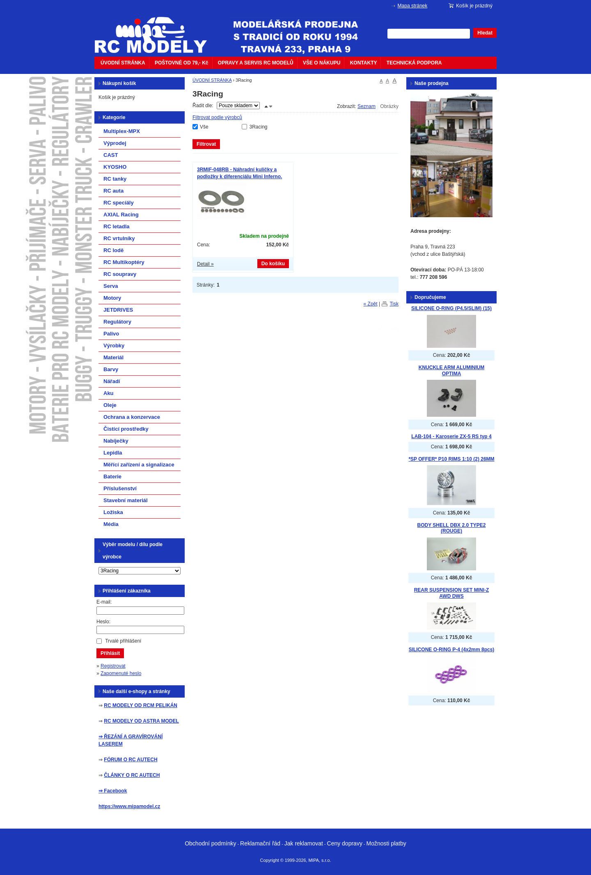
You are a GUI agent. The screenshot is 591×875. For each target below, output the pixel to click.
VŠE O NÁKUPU (321, 63)
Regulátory (117, 322)
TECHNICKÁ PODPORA (414, 63)
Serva (110, 286)
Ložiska (113, 512)
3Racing (258, 127)
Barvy (110, 369)
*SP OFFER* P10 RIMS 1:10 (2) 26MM (451, 459)
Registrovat (113, 666)
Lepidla (112, 453)
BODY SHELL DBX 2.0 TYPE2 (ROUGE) (451, 528)
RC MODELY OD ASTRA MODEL (141, 721)
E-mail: (104, 602)
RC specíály (118, 203)
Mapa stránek (413, 6)
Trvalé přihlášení (123, 641)
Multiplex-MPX (121, 131)
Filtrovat (206, 144)
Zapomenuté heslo (121, 673)
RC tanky (114, 179)
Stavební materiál (125, 500)
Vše (204, 127)
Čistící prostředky (126, 429)
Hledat (484, 33)
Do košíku (273, 263)
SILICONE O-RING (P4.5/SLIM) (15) (451, 308)
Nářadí (111, 381)
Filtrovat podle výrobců (217, 117)
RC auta (113, 191)
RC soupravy (119, 274)
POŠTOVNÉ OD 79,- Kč (181, 63)
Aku (108, 393)
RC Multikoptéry (123, 262)
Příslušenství (120, 488)
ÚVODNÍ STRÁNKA (123, 63)
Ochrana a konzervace (131, 417)
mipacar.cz (156, 29)
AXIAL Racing (121, 214)
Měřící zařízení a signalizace (138, 465)
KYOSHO (114, 167)
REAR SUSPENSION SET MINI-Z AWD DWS (451, 593)
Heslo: (103, 622)
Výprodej (114, 143)
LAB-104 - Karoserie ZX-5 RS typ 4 (451, 436)
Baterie (112, 476)
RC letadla (116, 226)
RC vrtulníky (119, 238)
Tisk (394, 304)
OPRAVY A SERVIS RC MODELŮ (255, 63)
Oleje (110, 405)
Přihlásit (110, 653)
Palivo (111, 334)
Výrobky (113, 345)
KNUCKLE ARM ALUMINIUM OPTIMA (451, 371)
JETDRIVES (118, 310)
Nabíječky (115, 441)
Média (111, 524)
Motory (112, 298)
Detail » (205, 264)
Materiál (113, 357)
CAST (110, 155)
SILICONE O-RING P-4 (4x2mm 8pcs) (452, 649)
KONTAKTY (363, 63)
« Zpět (371, 304)
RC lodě (113, 250)
